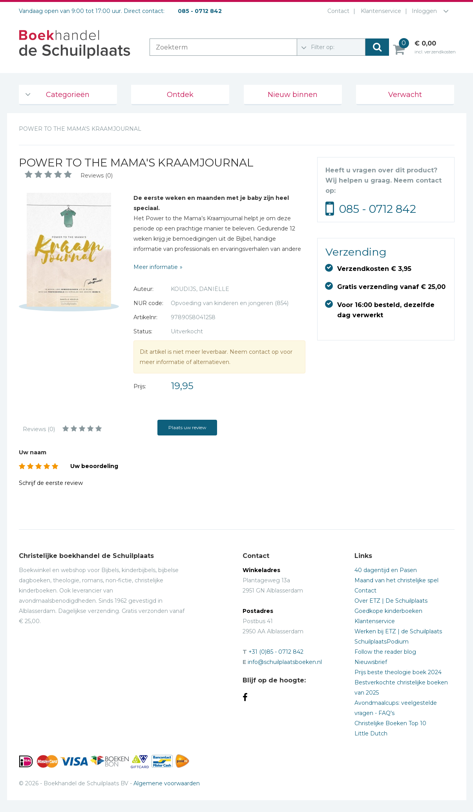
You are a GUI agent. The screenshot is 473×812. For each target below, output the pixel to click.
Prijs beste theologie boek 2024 (398, 672)
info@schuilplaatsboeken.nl (285, 662)
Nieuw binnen (293, 94)
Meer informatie (155, 267)
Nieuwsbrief (370, 662)
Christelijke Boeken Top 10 (390, 723)
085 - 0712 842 (377, 209)
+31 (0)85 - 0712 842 (275, 651)
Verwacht (405, 94)
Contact (337, 11)
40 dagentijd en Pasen (385, 570)
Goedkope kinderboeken (388, 610)
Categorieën (67, 94)
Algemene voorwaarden (166, 783)
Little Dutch (370, 733)
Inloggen (424, 11)
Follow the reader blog (385, 651)
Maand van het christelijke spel (396, 580)
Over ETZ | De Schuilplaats (390, 600)
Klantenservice (379, 11)
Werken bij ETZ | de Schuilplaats (398, 631)
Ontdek (180, 94)
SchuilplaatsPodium (381, 641)
